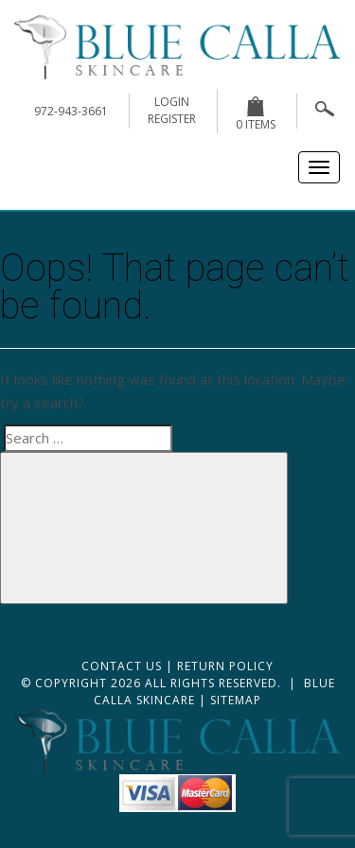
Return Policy (225, 666)
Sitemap (235, 700)
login (171, 102)
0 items (255, 114)
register (172, 119)
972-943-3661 (71, 111)
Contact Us (121, 666)
